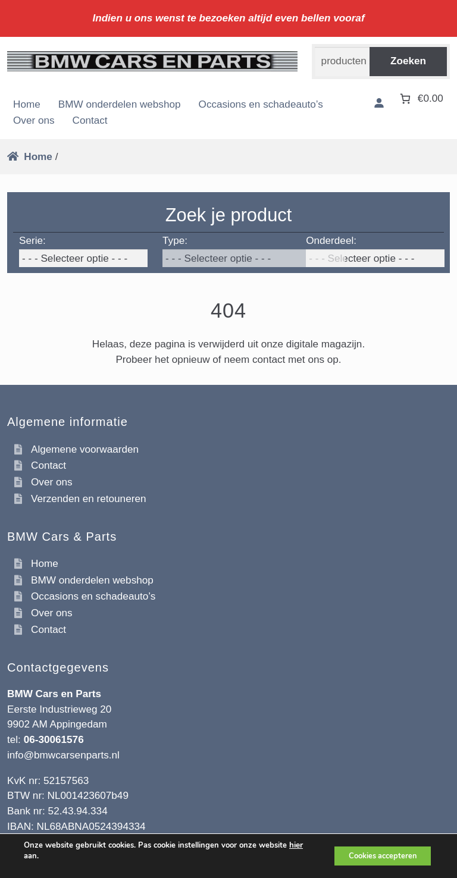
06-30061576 (54, 739)
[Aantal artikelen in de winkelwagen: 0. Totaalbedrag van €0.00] (420, 98)
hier (296, 845)
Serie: (32, 240)
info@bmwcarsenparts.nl (63, 755)
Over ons (34, 120)
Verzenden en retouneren (88, 498)
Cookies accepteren (376, 855)
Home (26, 104)
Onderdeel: (331, 240)
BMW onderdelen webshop (119, 104)
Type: (174, 240)
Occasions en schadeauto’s (261, 104)
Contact (90, 120)
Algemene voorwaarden (85, 449)
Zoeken (408, 61)
